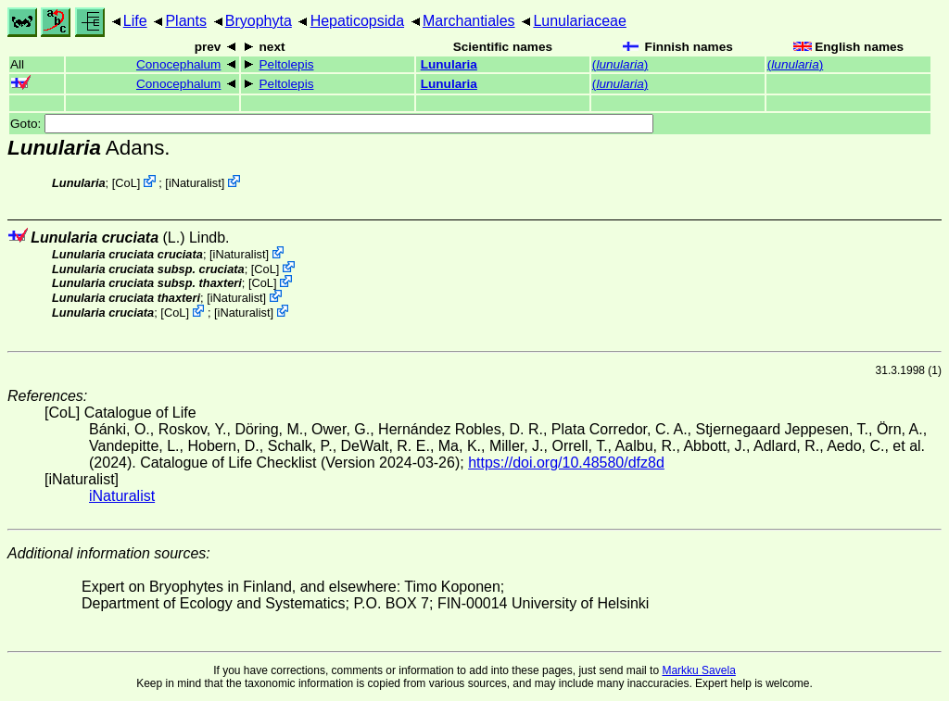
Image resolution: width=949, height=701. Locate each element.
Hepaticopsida (357, 21)
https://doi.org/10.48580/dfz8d (566, 462)
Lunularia (449, 64)
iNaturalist (195, 183)
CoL (125, 183)
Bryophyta (258, 21)
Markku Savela (698, 670)
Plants (185, 21)
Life (135, 21)
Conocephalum (178, 64)
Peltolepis (286, 64)
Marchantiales (469, 21)
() (620, 64)
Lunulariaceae (579, 21)
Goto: (331, 124)
